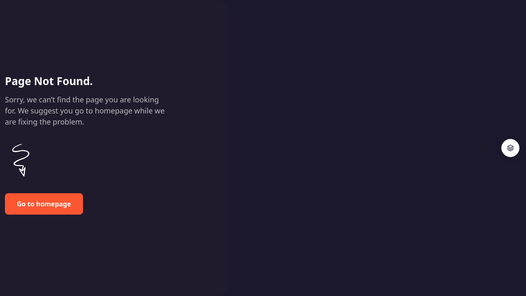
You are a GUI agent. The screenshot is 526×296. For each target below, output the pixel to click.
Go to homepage (44, 203)
